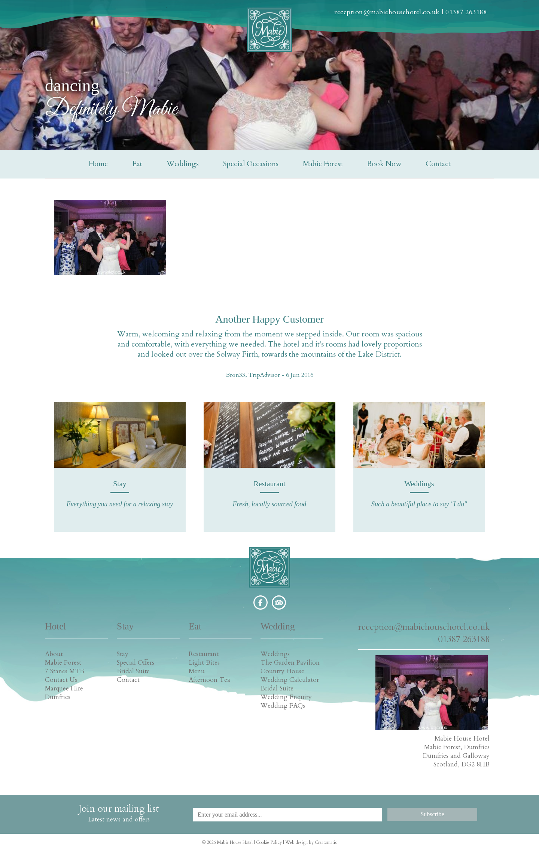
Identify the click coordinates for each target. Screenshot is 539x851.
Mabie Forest (322, 164)
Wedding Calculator (290, 679)
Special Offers (135, 662)
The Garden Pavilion (290, 662)
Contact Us (61, 679)
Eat (137, 164)
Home (98, 164)
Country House (282, 671)
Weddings (183, 164)
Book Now (384, 164)
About (54, 654)
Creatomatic (326, 842)
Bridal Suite (133, 671)
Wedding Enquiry (286, 697)
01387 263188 (466, 12)
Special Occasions (250, 164)
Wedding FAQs (283, 705)
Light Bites (204, 662)
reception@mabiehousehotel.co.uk (387, 12)
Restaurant (204, 654)
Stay (122, 654)
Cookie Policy (269, 842)
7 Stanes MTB (64, 671)
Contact (438, 164)
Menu (197, 671)
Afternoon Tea (209, 679)
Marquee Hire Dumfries (64, 692)
